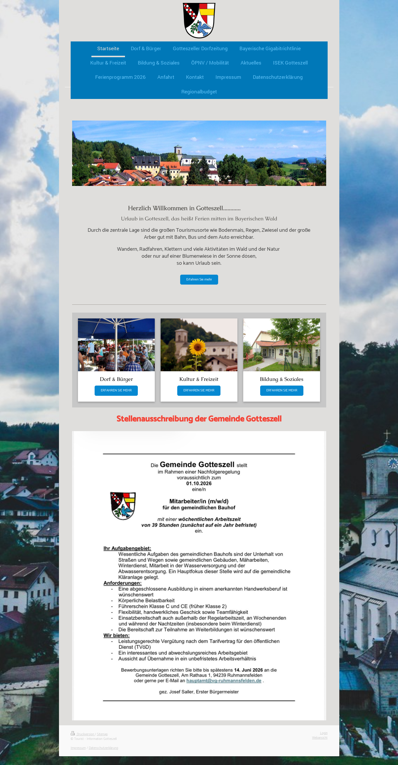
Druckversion (83, 734)
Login (324, 733)
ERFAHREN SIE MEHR (116, 390)
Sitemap (102, 734)
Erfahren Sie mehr (199, 279)
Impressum (78, 748)
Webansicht (320, 737)
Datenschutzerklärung (103, 748)
